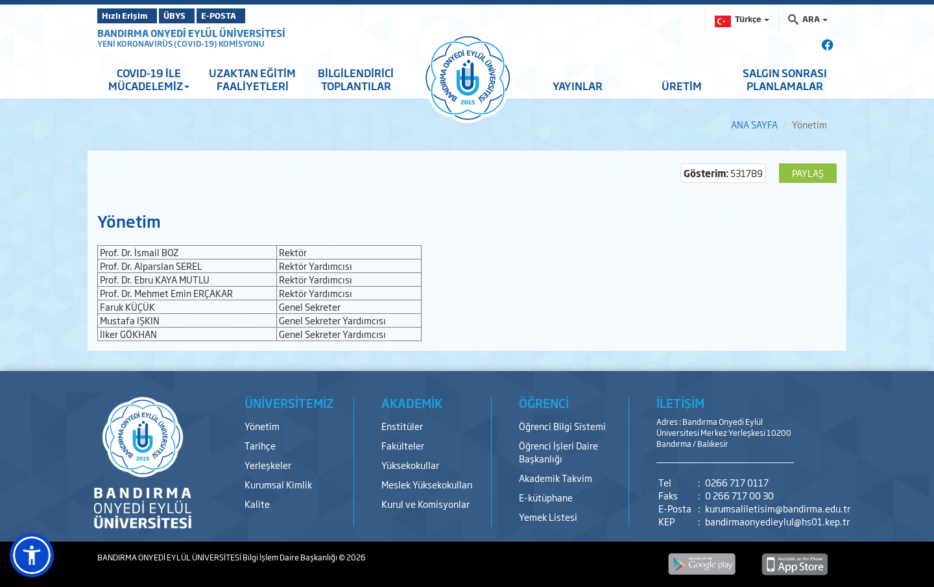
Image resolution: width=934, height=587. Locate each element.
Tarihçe (260, 445)
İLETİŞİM (680, 402)
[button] (32, 555)
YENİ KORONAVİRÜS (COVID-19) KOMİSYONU (181, 43)
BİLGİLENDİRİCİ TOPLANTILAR (356, 79)
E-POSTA (252, 15)
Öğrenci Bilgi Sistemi (562, 426)
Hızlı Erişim (129, 15)
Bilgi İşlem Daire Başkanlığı (291, 557)
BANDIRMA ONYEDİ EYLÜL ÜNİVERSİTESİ (191, 33)
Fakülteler (402, 445)
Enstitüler (402, 426)
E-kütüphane (546, 497)
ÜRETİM (682, 85)
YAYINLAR (578, 85)
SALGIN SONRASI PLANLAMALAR (785, 79)
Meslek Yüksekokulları (427, 484)
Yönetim (262, 426)
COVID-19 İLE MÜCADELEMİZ (148, 79)
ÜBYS (193, 15)
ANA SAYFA (754, 124)
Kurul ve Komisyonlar (425, 503)
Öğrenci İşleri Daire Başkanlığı (558, 451)
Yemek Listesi (548, 516)
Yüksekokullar (410, 465)
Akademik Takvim (555, 478)
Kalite (257, 503)
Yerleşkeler (268, 465)
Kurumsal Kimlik (278, 484)
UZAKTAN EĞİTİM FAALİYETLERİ (252, 79)
